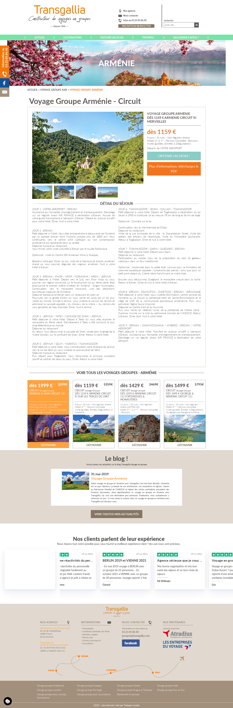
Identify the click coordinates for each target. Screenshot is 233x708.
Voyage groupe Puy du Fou (170, 689)
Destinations (72, 37)
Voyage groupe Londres (49, 689)
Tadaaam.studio (131, 705)
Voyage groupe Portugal (89, 689)
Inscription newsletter (136, 26)
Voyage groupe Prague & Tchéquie (134, 689)
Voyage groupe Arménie (86, 89)
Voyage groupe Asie (53, 89)
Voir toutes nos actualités (116, 514)
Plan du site (87, 637)
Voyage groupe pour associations (94, 694)
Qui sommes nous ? (186, 37)
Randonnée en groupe (128, 694)
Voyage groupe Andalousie (50, 685)
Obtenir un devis (112, 37)
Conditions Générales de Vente (96, 631)
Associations (87, 643)
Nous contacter (130, 15)
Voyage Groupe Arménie (109, 478)
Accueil (39, 37)
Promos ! (148, 37)
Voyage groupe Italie (167, 685)
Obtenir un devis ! (174, 156)
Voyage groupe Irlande (128, 685)
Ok (196, 25)
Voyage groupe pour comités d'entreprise (51, 696)
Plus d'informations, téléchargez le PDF (174, 168)
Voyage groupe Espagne (89, 685)
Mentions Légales (90, 634)
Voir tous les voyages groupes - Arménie (116, 372)
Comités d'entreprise (91, 640)
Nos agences (129, 10)
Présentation (88, 628)
